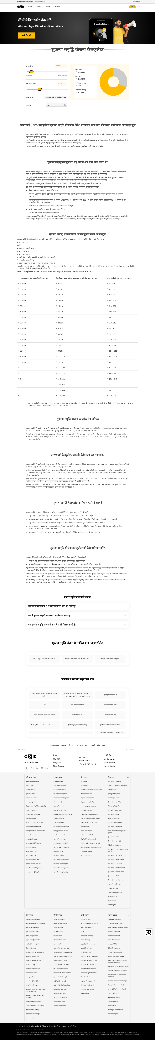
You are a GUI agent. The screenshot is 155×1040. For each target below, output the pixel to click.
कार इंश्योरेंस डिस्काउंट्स (32, 839)
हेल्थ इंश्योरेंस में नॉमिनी (113, 876)
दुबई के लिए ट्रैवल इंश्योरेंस (32, 931)
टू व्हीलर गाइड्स (58, 777)
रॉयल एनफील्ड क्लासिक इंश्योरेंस (61, 798)
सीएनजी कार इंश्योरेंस (31, 798)
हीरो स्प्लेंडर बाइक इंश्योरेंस (60, 789)
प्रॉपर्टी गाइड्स (84, 915)
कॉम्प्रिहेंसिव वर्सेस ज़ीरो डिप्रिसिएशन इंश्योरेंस (91, 789)
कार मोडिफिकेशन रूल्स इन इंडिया (89, 822)
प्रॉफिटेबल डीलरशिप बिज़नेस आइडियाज (63, 956)
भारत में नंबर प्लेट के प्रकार (87, 855)
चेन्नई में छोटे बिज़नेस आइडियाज (61, 981)
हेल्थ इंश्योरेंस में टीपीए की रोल (115, 855)
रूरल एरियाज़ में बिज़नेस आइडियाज (62, 964)
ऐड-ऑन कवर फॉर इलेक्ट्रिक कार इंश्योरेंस (36, 806)
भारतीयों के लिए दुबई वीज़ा (32, 964)
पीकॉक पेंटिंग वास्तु (85, 940)
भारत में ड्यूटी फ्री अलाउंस (32, 985)
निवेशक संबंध (45, 1026)
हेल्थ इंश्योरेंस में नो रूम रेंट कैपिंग (116, 872)
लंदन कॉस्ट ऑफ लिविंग (59, 1001)
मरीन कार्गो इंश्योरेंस (58, 927)
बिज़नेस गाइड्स (58, 915)
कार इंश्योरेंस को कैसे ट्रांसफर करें (33, 843)
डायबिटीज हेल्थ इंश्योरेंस (113, 798)
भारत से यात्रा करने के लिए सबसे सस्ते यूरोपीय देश (35, 996)
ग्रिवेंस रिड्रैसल (20, 1)
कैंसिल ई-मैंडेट (57, 759)
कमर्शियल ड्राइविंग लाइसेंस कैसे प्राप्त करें (90, 843)
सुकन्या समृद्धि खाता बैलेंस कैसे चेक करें (44, 659)
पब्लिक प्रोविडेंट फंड (110, 715)
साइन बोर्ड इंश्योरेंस (58, 944)
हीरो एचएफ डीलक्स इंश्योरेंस (60, 794)
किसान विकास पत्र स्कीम (114, 940)
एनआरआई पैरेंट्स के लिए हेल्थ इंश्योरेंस (117, 785)
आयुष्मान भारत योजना (113, 888)
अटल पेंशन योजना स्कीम (77, 705)
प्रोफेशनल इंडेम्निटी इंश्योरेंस (60, 940)
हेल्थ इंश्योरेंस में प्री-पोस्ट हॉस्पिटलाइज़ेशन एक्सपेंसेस (118, 850)
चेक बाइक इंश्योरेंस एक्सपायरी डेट (61, 847)
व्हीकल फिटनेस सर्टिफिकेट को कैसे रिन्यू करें (91, 847)
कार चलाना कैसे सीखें (31, 847)
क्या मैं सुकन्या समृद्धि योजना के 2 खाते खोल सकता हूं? (77, 615)
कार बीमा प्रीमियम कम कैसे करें (33, 827)
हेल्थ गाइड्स (111, 777)
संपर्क (31, 762)
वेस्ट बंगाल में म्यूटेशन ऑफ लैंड (88, 981)
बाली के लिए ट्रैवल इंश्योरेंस (32, 927)
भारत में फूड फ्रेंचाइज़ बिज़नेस (60, 960)
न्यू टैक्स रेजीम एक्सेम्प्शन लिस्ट (115, 952)
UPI (44, 705)
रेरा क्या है (83, 931)
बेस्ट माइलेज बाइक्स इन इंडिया (61, 864)
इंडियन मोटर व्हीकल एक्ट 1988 (88, 806)
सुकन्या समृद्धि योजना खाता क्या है (77, 725)
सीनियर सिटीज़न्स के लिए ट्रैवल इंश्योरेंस (35, 923)
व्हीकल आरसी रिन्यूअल (86, 831)
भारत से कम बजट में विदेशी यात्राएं (34, 1001)
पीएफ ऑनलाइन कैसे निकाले (115, 923)
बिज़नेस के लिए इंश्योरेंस (59, 919)
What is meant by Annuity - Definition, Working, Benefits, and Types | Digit (77, 695)
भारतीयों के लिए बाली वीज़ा (32, 956)
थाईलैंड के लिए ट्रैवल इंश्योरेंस (33, 944)
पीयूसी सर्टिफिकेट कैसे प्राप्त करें (88, 839)
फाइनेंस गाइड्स (112, 915)
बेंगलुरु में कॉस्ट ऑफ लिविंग (60, 989)
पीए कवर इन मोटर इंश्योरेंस (87, 798)
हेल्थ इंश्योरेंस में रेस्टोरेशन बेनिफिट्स (116, 868)
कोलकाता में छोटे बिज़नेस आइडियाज (62, 973)
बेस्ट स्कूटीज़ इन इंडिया (59, 855)
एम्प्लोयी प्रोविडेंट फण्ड (110, 705)
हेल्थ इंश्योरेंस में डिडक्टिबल (114, 781)
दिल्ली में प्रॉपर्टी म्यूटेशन (86, 977)
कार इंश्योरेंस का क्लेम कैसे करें (33, 835)
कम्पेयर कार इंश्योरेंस (31, 802)
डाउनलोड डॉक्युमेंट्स (109, 766)
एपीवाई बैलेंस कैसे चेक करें (114, 919)
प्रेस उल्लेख (82, 757)
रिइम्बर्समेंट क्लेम (112, 789)
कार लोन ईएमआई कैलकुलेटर (33, 872)
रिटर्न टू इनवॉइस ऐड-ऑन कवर (61, 831)
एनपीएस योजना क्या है (110, 695)
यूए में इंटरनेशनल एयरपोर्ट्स (32, 1010)
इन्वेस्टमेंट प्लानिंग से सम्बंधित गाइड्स (110, 725)
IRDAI (64, 1026)
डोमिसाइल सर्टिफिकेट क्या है (87, 985)
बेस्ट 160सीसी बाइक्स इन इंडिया (61, 859)
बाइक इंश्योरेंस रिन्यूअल (59, 806)
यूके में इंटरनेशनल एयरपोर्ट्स (32, 1014)
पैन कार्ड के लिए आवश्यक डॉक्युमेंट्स (116, 985)
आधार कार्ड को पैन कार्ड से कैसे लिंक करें (117, 970)
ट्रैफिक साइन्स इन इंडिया (86, 851)
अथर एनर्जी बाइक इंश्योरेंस (60, 785)
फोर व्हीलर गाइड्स (31, 777)
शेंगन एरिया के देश (30, 977)
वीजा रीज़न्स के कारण (31, 973)
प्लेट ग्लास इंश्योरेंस (58, 936)
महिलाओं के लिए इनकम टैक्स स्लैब (116, 956)
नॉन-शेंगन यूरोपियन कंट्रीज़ (32, 981)
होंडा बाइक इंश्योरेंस (58, 802)
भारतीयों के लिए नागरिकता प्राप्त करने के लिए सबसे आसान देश (35, 990)
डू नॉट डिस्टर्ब (25, 1026)
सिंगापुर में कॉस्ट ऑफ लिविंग (60, 997)
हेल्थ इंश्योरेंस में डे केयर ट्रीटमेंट (115, 863)
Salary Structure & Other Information (44, 725)
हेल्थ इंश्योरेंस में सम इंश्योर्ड (114, 841)
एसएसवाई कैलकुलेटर (113, 1014)
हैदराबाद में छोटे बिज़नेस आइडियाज (62, 985)
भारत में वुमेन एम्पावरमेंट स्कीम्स (115, 1010)
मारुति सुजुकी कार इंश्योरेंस (32, 781)
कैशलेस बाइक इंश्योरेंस (59, 818)
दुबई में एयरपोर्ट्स (30, 1018)
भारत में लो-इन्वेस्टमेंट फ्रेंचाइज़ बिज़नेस (63, 952)
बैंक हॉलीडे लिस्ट (112, 1005)
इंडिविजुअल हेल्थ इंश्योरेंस (114, 794)
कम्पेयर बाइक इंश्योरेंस (59, 822)
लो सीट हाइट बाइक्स (58, 851)
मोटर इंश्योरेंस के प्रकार (86, 785)
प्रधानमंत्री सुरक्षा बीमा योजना (115, 892)
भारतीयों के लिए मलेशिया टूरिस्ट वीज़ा (35, 952)
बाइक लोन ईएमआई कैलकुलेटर (61, 872)
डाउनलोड (18, 1026)
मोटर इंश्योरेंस (84, 781)
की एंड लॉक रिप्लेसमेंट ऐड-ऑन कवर (35, 822)
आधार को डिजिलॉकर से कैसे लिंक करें (117, 989)
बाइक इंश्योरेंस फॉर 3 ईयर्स (60, 810)
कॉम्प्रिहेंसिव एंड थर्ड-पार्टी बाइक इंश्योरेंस (63, 814)
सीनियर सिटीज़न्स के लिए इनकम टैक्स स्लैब (118, 966)
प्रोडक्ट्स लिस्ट (57, 763)
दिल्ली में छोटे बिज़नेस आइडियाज (61, 977)
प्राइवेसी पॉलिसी (72, 1026)
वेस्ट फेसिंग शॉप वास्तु (86, 952)
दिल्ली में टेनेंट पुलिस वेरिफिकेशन (88, 969)
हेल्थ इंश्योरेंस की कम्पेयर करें (115, 810)
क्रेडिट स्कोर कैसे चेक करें (114, 931)
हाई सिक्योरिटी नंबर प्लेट (86, 810)
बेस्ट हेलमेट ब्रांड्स (85, 827)
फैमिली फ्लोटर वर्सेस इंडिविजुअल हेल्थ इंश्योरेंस (117, 832)
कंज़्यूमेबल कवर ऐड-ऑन (59, 835)
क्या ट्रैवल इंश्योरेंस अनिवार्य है (33, 919)
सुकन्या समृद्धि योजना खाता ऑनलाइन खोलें (77, 659)
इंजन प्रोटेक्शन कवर (31, 818)
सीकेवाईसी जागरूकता (59, 766)
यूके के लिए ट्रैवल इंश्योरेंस (32, 936)
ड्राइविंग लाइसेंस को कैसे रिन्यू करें (88, 835)
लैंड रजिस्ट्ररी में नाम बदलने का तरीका (89, 923)
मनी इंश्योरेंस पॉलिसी (58, 931)
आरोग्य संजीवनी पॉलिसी (114, 818)
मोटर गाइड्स (84, 777)
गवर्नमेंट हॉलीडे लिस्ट (113, 1001)
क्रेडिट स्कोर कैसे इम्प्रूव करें (114, 948)
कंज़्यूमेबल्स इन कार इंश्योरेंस (33, 814)
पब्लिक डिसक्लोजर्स (109, 763)
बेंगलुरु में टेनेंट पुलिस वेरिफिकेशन (88, 973)
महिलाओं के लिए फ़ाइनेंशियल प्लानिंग (44, 715)
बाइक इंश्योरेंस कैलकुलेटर (59, 839)
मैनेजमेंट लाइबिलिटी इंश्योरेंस (60, 923)
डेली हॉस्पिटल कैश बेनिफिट (114, 845)
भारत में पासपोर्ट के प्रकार (114, 997)
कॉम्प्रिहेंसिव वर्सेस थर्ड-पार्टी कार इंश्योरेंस (35, 831)
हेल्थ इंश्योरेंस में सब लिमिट (114, 802)
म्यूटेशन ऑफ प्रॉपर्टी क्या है (87, 927)
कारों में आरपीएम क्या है (31, 855)
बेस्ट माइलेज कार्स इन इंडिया (32, 859)
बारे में (26, 762)
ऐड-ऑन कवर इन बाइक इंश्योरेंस (61, 827)
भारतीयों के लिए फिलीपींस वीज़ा (33, 960)
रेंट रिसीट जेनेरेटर (85, 993)
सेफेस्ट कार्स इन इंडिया (31, 851)
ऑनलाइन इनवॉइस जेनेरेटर (60, 1006)
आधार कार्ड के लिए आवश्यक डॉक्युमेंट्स (117, 981)
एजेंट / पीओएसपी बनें (40, 1)
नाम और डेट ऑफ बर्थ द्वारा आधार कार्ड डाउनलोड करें (117, 976)
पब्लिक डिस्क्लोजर (35, 1026)
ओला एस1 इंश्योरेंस (58, 781)
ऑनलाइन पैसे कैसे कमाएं (114, 944)
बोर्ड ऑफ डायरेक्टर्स (109, 759)
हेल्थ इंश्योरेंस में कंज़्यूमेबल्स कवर (116, 880)
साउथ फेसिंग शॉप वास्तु (86, 948)
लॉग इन (133, 6)
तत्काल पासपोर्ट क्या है (113, 993)
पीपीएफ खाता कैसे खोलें (114, 936)
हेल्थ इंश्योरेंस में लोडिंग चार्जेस (115, 827)
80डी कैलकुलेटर (112, 905)
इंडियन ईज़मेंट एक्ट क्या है (87, 936)
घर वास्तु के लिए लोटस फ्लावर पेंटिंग (89, 956)
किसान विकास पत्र (77, 715)
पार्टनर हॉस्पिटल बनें (84, 761)
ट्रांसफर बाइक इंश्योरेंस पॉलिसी (61, 843)
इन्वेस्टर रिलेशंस (29, 1)
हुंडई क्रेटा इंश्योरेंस (30, 794)
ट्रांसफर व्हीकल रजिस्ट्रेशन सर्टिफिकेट (89, 814)
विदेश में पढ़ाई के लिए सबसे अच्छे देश (35, 1005)
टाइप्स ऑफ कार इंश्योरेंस (32, 810)
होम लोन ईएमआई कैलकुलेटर (88, 989)
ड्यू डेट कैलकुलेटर (112, 900)
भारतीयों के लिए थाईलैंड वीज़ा (33, 969)
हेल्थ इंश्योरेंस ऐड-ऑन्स (113, 814)
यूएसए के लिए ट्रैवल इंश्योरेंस (33, 940)
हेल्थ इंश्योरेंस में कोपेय (113, 837)
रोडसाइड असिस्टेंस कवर (86, 794)
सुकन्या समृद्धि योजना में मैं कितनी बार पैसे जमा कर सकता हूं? (77, 606)
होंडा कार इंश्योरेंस (30, 785)
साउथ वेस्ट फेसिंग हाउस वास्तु (88, 944)
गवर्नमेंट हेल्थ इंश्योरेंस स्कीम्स (115, 884)
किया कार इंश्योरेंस (30, 789)
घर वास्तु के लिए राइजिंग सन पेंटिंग (89, 960)
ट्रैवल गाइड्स (29, 915)
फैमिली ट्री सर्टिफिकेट (85, 919)
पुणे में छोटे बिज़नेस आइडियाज (61, 969)
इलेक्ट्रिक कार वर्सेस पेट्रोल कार (33, 864)
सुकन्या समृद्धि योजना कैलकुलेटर (110, 659)
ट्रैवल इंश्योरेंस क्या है (31, 948)
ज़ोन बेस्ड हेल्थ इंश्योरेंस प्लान (115, 822)
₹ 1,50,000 (62, 66)
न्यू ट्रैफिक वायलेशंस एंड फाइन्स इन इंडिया (90, 818)
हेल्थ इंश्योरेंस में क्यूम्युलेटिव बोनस (116, 859)
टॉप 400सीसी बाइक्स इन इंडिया (61, 868)
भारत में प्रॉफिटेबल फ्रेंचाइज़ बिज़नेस (62, 948)
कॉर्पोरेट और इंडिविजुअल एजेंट (87, 764)
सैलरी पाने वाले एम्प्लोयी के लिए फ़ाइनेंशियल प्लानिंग (44, 695)
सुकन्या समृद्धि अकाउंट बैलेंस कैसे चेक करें (118, 927)
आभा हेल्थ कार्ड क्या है (113, 896)
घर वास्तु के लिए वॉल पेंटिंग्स (87, 964)
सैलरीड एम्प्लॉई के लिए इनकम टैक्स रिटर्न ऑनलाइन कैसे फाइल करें (117, 961)
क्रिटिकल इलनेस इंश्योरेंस (114, 806)
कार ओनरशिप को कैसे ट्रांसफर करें (34, 868)
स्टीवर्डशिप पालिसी (55, 1026)
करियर (36, 762)
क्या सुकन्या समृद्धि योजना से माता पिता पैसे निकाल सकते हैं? (77, 624)
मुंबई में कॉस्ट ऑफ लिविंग (60, 993)
